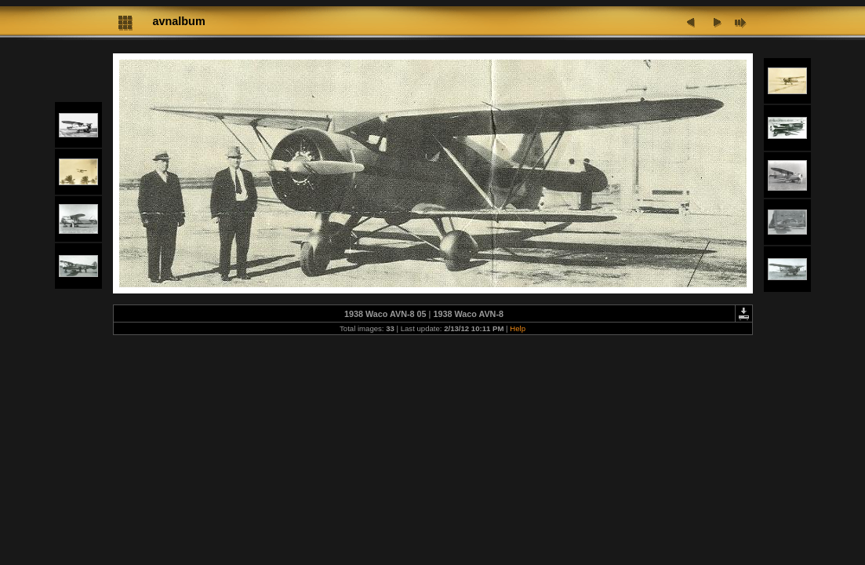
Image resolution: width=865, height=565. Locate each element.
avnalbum (179, 21)
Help (517, 328)
